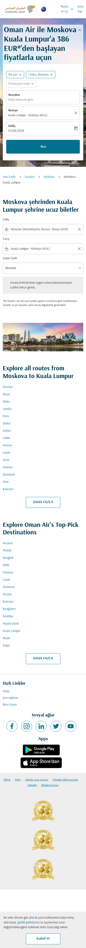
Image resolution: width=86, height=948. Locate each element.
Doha (6, 401)
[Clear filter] (79, 229)
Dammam (9, 474)
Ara (43, 147)
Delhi (6, 565)
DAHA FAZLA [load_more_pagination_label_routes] (43, 502)
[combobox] (43, 229)
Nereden (14, 95)
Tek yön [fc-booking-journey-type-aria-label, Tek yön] (12, 74)
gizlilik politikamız (29, 922)
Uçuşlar (30, 177)
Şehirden (32, 785)
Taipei (6, 645)
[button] (40, 74)
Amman (7, 467)
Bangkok (8, 558)
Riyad (6, 394)
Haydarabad (11, 623)
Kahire (7, 431)
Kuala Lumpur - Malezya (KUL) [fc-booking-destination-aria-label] (27, 115)
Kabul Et (43, 938)
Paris (6, 416)
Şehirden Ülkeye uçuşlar (65, 779)
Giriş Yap (80, 9)
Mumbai (8, 616)
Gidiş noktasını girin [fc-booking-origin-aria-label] (20, 100)
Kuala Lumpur (12, 631)
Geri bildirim (10, 698)
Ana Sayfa (9, 177)
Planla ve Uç (68, 9)
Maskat (8, 387)
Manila (7, 594)
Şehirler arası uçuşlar (36, 779)
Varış (6, 239)
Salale (6, 452)
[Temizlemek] (77, 113)
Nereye (13, 110)
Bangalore (9, 609)
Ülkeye (6, 779)
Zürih (6, 460)
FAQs (6, 691)
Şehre (18, 779)
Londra (7, 409)
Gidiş (11, 126)
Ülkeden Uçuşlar (49, 785)
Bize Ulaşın (10, 704)
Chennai (8, 572)
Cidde (6, 438)
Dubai (6, 423)
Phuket (7, 550)
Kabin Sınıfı (10, 258)
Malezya (49, 177)
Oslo (5, 482)
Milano (7, 445)
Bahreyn (8, 489)
